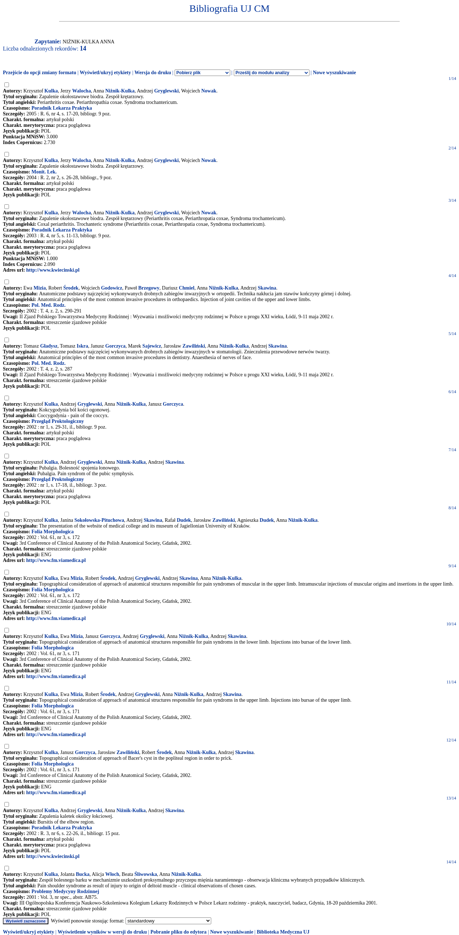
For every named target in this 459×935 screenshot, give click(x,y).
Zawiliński (194, 346)
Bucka (82, 874)
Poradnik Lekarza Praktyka (62, 108)
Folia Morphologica (53, 531)
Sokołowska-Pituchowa (99, 520)
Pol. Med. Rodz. (49, 305)
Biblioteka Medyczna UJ (283, 932)
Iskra (82, 346)
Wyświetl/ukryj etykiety (105, 72)
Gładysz (48, 346)
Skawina (267, 288)
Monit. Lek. (44, 172)
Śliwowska (145, 874)
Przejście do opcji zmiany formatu (39, 72)
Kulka (51, 91)
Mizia (40, 288)
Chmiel (187, 288)
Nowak (208, 91)
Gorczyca (115, 346)
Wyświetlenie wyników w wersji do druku (102, 932)
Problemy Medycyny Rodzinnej (65, 891)
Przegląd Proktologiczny (58, 421)
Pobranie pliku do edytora (178, 932)
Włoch (112, 874)
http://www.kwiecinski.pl (53, 270)
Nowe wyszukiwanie (334, 72)
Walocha (81, 91)
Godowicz (111, 288)
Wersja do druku (152, 72)
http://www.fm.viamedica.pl (56, 560)
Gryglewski (166, 91)
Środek (71, 288)
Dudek (184, 520)
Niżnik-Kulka (119, 91)
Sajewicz (151, 346)
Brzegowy (149, 288)
